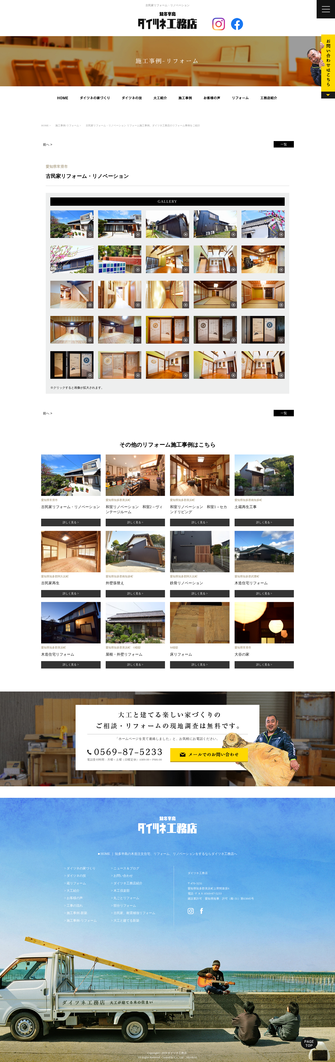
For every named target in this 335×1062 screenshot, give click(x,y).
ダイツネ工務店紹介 (128, 883)
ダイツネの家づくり (81, 868)
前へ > (47, 144)
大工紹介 (73, 890)
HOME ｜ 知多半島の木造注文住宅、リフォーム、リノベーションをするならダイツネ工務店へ (169, 854)
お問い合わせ (123, 875)
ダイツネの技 (76, 875)
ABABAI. (191, 1057)
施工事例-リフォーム (82, 920)
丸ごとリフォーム (126, 898)
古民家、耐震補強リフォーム (134, 913)
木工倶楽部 (122, 890)
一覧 (284, 144)
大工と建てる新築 (126, 920)
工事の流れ (75, 905)
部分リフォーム (125, 905)
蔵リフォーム (76, 883)
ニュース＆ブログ (126, 868)
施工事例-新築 (77, 913)
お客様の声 (75, 898)
